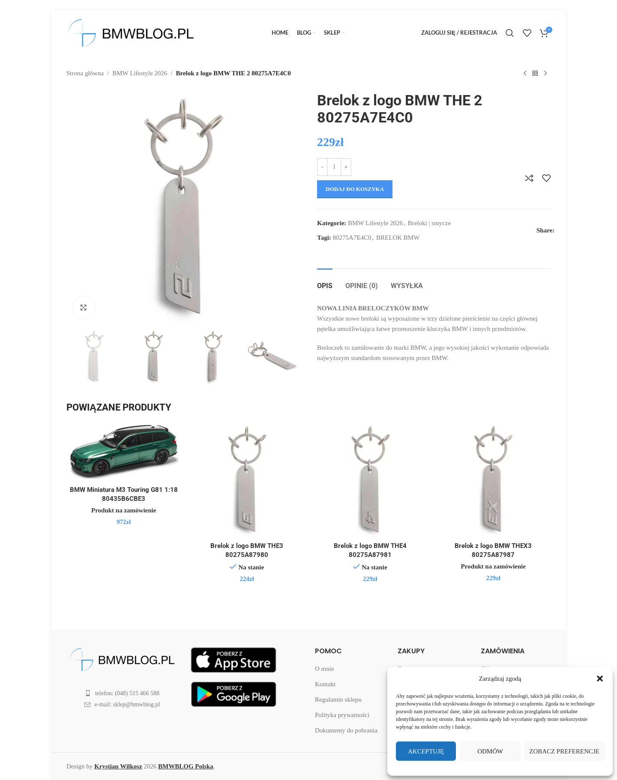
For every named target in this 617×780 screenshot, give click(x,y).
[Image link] (122, 658)
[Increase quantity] (346, 167)
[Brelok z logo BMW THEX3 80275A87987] (493, 480)
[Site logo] (130, 32)
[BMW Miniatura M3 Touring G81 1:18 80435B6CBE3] (123, 452)
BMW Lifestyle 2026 (139, 73)
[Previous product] (525, 73)
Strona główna (85, 73)
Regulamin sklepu (338, 699)
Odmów (490, 751)
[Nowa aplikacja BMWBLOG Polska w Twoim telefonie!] (233, 658)
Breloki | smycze (429, 223)
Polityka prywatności (342, 715)
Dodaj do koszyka (355, 189)
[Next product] (545, 73)
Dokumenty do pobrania (346, 730)
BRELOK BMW (397, 237)
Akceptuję (426, 751)
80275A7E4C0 (352, 237)
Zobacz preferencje (564, 751)
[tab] (324, 281)
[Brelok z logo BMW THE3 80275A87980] (247, 480)
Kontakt (325, 684)
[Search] (509, 33)
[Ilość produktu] (334, 167)
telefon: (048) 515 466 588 (127, 693)
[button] (600, 678)
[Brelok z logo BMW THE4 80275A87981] (370, 480)
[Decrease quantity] (322, 167)
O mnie (324, 668)
